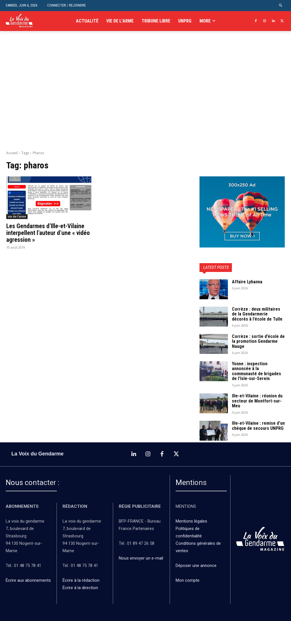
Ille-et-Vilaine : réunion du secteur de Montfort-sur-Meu (257, 401)
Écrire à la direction (80, 587)
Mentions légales (191, 521)
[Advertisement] (145, 97)
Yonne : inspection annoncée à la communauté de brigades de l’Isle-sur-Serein (256, 371)
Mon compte (187, 580)
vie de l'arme (17, 216)
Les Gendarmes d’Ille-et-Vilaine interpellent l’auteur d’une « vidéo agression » (48, 232)
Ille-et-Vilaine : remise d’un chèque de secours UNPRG (258, 425)
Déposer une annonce (196, 565)
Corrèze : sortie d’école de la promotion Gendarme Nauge (258, 341)
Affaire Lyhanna (247, 281)
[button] (281, 5)
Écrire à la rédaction (82, 580)
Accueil (12, 152)
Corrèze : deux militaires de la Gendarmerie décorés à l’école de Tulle (257, 314)
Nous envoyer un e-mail (141, 558)
